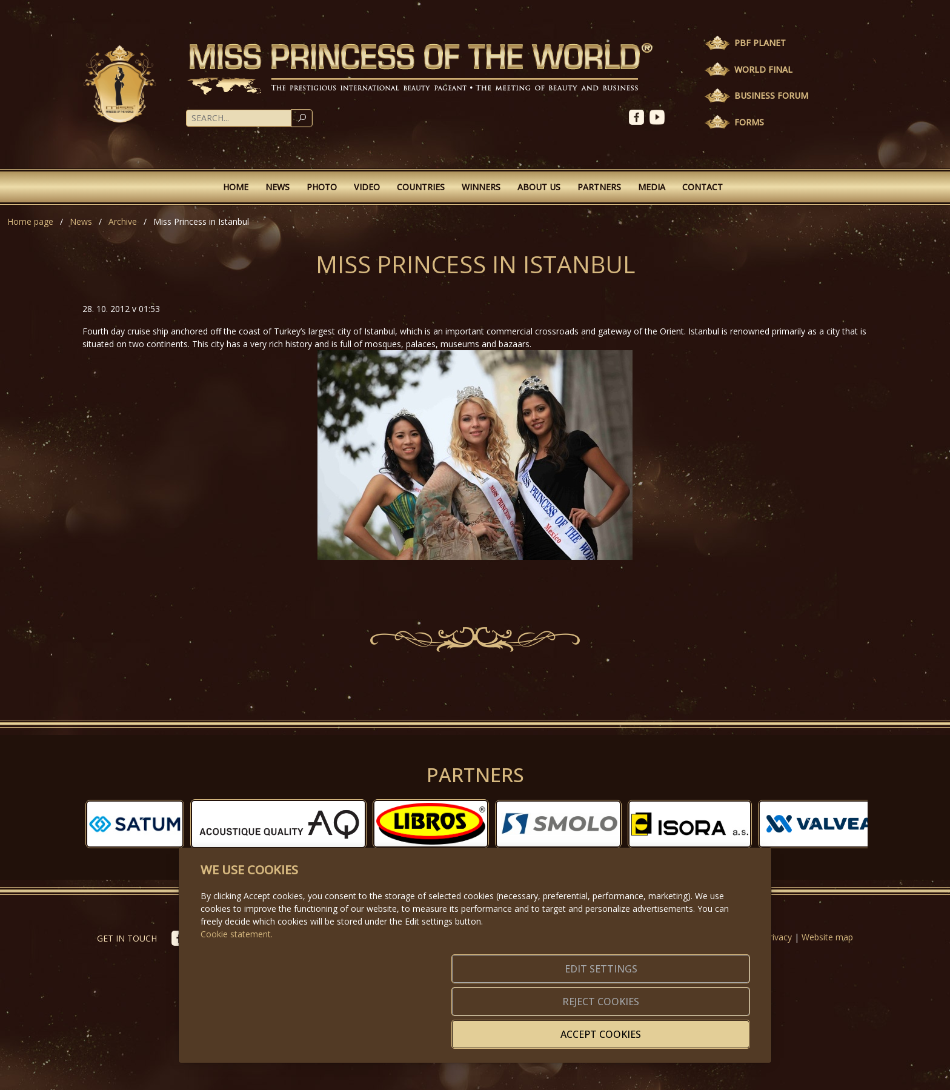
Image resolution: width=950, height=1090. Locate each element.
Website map (827, 937)
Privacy (778, 937)
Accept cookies (691, 1027)
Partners (599, 187)
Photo (322, 187)
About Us (538, 187)
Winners (481, 187)
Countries (421, 187)
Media (651, 187)
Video (367, 187)
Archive (122, 221)
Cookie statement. (237, 985)
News (277, 187)
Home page (30, 221)
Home (235, 187)
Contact (702, 187)
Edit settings (449, 1027)
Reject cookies (570, 1027)
